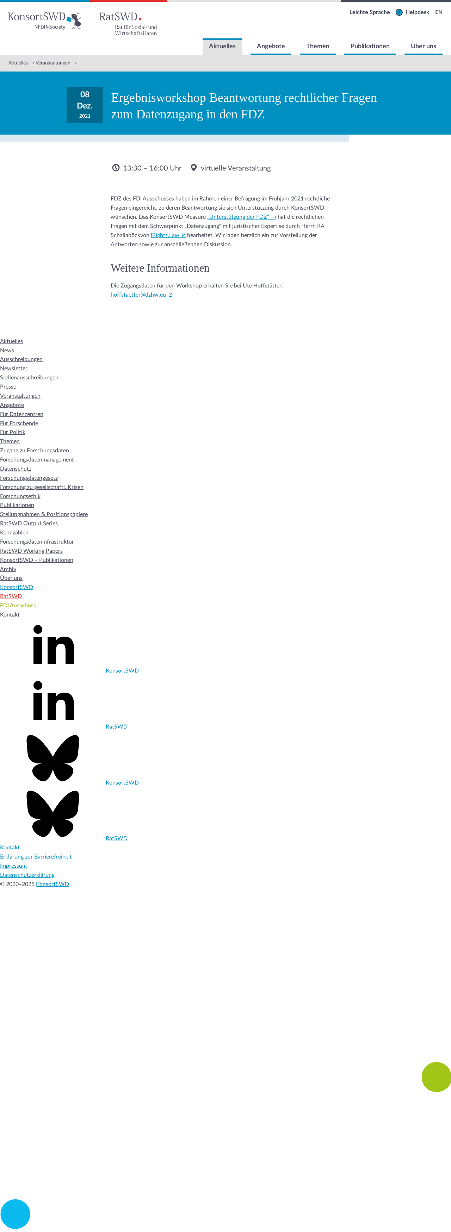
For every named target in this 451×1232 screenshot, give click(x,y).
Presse (8, 387)
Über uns (423, 46)
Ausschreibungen (21, 359)
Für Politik (12, 432)
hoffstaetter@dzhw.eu (138, 295)
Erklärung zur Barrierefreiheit (36, 857)
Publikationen (370, 46)
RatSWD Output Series (29, 523)
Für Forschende (19, 423)
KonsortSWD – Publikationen (36, 560)
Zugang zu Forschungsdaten (34, 450)
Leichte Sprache (370, 12)
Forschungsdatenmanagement (37, 460)
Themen (317, 46)
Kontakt (10, 615)
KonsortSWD (16, 587)
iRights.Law (165, 235)
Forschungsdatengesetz (29, 478)
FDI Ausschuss (18, 605)
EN (439, 12)
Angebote (271, 46)
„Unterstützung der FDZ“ (238, 217)
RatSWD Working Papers (31, 551)
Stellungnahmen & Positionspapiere (44, 514)
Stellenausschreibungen (29, 377)
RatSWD (11, 596)
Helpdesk (418, 12)
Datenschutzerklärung (27, 875)
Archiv (8, 569)
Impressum (13, 866)
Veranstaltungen (53, 63)
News (7, 350)
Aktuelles (222, 46)
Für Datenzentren (21, 414)
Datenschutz (15, 469)
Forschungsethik (20, 496)
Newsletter (13, 368)
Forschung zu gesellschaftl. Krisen (42, 487)
